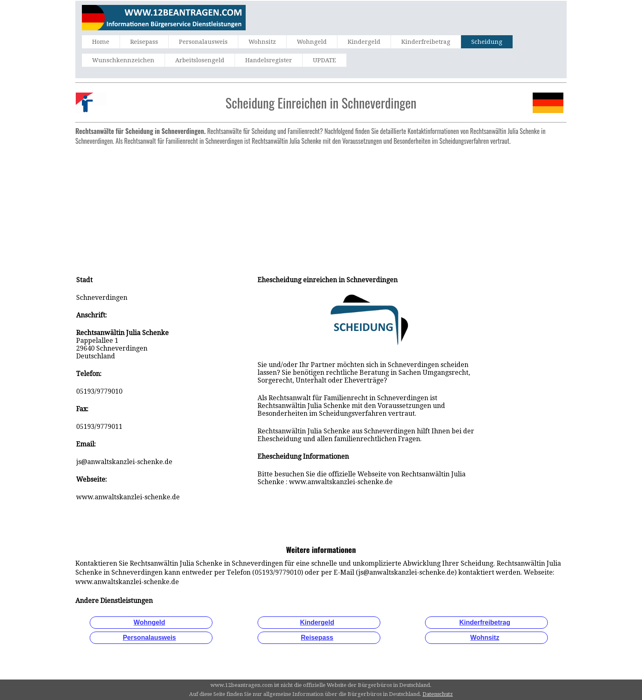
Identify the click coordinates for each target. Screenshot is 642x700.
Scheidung (486, 42)
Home (100, 42)
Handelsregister (268, 60)
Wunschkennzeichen (123, 60)
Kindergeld (364, 42)
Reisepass (144, 42)
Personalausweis (203, 42)
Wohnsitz (262, 42)
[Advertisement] (321, 206)
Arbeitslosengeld (199, 60)
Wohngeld (312, 42)
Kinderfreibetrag (425, 42)
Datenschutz (438, 694)
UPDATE (324, 60)
